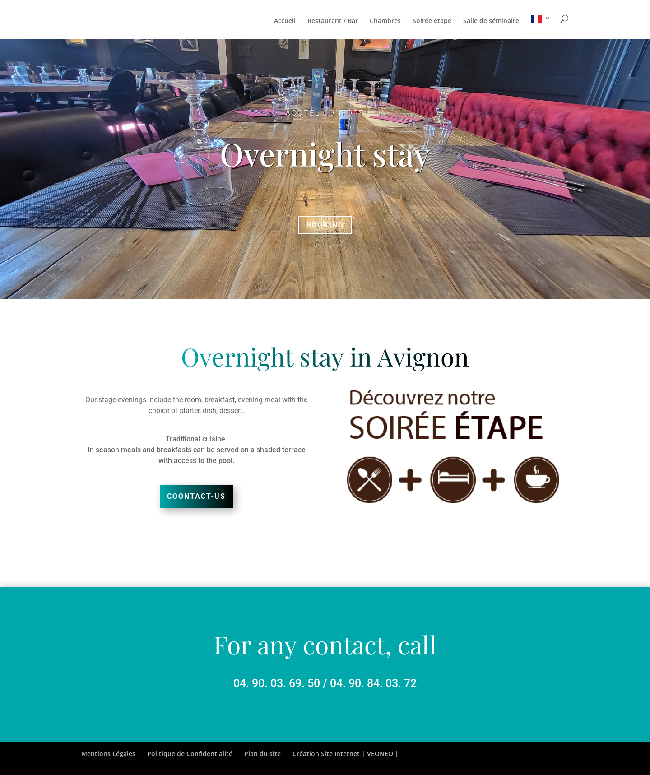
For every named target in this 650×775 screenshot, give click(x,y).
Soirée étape (432, 21)
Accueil (285, 21)
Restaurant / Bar (332, 21)
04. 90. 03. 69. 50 (276, 683)
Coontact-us (196, 496)
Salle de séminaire (491, 21)
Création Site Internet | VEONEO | (345, 753)
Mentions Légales (108, 753)
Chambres (385, 21)
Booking (325, 225)
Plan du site (262, 753)
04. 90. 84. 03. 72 (373, 683)
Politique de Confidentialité (189, 753)
